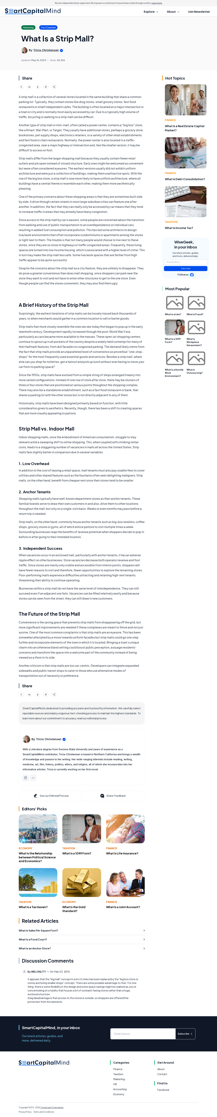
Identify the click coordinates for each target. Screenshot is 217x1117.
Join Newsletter (199, 11)
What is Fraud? (195, 314)
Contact (162, 1074)
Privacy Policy (25, 1112)
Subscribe (186, 268)
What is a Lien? (173, 314)
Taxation (68, 848)
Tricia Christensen (46, 50)
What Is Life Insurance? (122, 853)
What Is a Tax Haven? (33, 907)
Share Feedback (113, 795)
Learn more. (156, 3)
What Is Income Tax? (179, 228)
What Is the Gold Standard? (74, 909)
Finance (111, 848)
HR (115, 1084)
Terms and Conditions (43, 1112)
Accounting (120, 1089)
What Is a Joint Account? (123, 907)
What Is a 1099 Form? (76, 853)
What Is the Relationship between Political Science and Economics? (37, 857)
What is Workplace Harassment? (194, 342)
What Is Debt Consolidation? (185, 179)
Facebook (163, 1089)
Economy (25, 848)
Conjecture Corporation (51, 1107)
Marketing (119, 1079)
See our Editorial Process (51, 795)
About (161, 1069)
